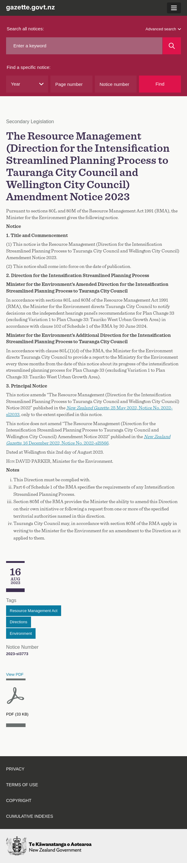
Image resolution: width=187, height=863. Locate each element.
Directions (18, 622)
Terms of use (22, 784)
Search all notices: (25, 28)
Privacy (15, 769)
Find (160, 83)
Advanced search (163, 29)
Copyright (18, 800)
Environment (21, 633)
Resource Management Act (33, 610)
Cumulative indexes (29, 816)
